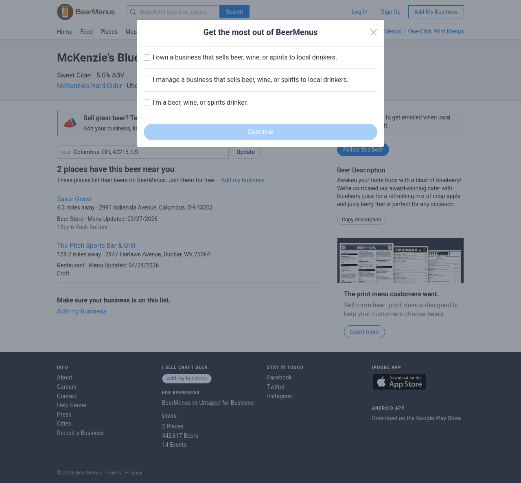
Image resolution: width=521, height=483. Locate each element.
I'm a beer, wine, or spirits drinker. (200, 102)
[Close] (373, 33)
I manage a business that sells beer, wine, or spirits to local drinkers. (250, 80)
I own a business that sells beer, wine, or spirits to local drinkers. (245, 57)
